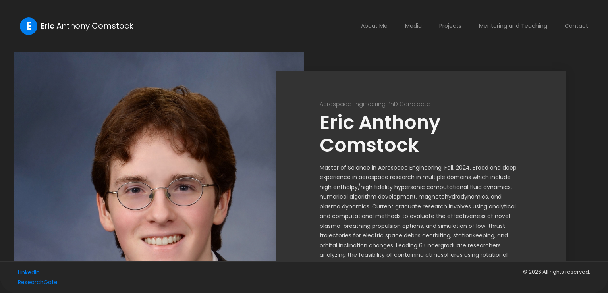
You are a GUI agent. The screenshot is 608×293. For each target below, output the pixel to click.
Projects (450, 26)
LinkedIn (29, 272)
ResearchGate (38, 282)
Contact (576, 26)
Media (413, 26)
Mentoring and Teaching (513, 26)
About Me (374, 26)
